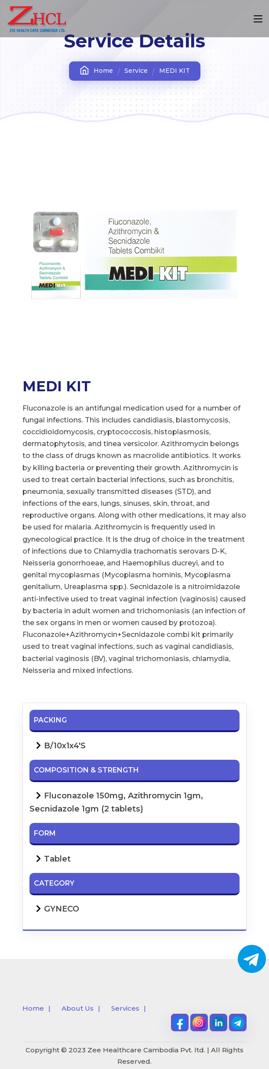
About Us (78, 1008)
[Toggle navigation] (258, 19)
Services (125, 1008)
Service (136, 71)
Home (96, 70)
